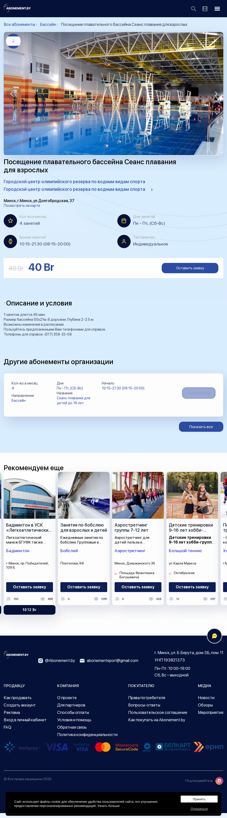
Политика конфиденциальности (87, 739)
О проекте (67, 702)
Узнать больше (108, 803)
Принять (199, 795)
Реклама (12, 717)
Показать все (201, 431)
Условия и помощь (74, 724)
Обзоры (205, 709)
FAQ (7, 732)
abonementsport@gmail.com (109, 665)
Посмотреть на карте (22, 205)
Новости (206, 702)
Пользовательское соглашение (157, 717)
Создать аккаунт (20, 709)
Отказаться (199, 807)
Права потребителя (146, 702)
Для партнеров (71, 709)
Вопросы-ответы (144, 709)
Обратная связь (72, 732)
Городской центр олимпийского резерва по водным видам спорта (74, 181)
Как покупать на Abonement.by (156, 724)
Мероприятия (210, 717)
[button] (11, 93)
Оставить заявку (190, 268)
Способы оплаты (73, 717)
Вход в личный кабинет (25, 724)
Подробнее (195, 395)
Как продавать (18, 702)
